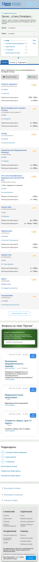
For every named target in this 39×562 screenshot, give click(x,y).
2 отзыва (3, 115)
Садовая (5, 161)
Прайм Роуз (6, 255)
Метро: (4, 28)
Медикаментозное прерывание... (14, 396)
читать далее (10, 379)
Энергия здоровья (9, 84)
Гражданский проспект (10, 288)
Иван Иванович (10, 368)
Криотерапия (10, 46)
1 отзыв (3, 212)
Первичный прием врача (10, 471)
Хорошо (30, 558)
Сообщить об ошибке (26, 538)
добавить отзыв (6, 284)
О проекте (6, 515)
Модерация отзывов (26, 544)
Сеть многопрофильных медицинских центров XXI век (12, 178)
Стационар (9, 50)
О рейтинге (6, 521)
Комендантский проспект (11, 305)
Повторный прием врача (10, 476)
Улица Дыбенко (8, 192)
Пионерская (7, 119)
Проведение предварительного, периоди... (14, 363)
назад (15, 40)
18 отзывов (4, 139)
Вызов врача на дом (13, 53)
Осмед (4, 133)
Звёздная (6, 216)
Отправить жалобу (25, 541)
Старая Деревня (8, 264)
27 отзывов (4, 236)
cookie (16, 557)
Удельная (6, 93)
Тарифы (5, 542)
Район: (4, 33)
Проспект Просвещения (10, 240)
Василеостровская (9, 143)
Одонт (4, 279)
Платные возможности (10, 535)
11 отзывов (4, 301)
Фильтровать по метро (11, 488)
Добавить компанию (26, 518)
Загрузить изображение (27, 521)
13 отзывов (4, 89)
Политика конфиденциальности (9, 525)
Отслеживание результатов (7, 538)
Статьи (22, 515)
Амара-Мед (6, 207)
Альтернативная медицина (15, 43)
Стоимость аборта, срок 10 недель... (18, 421)
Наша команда (7, 518)
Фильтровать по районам (12, 495)
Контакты (23, 535)
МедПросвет (6, 231)
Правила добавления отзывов (26, 525)
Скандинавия (7, 295)
